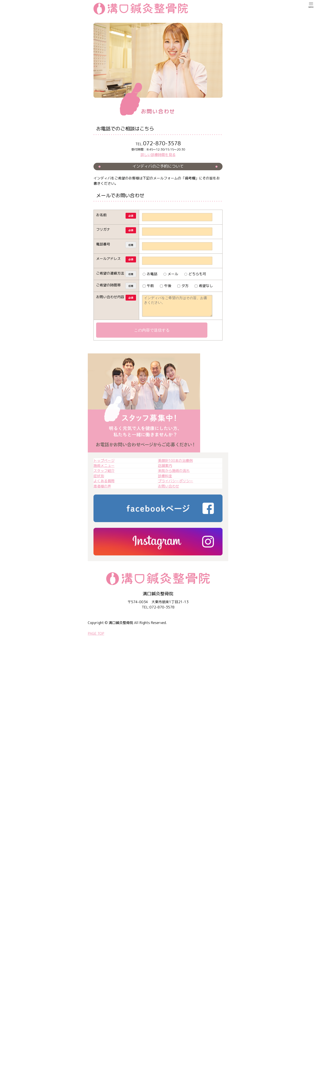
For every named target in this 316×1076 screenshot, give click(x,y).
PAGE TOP (96, 633)
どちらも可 (195, 273)
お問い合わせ (168, 486)
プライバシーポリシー (175, 481)
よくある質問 (104, 481)
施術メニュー (104, 465)
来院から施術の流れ (174, 470)
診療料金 (165, 475)
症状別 (98, 475)
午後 (165, 285)
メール (170, 273)
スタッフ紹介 (104, 470)
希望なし (204, 285)
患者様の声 (102, 486)
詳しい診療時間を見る (158, 154)
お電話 (150, 273)
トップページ (104, 460)
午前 (148, 285)
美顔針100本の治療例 (175, 460)
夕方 (183, 285)
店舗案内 (165, 465)
